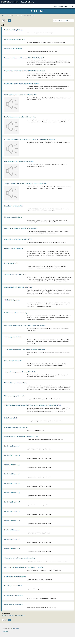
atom (3, 615)
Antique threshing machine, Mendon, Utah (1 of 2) (20, 372)
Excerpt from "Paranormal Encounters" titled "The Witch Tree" (24, 58)
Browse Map (23, 15)
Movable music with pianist (13, 217)
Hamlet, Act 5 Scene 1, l (11, 446)
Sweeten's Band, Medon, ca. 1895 (15, 274)
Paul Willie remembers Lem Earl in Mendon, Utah (20, 117)
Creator (63, 20)
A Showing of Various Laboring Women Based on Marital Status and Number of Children (32, 405)
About (71, 6)
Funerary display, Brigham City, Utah (15, 427)
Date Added (69, 20)
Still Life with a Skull (10, 418)
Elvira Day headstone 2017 (13, 586)
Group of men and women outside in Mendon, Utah (20, 228)
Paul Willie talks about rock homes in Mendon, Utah (20, 95)
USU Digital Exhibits (15, 628)
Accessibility (5, 631)
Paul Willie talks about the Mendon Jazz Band (18, 161)
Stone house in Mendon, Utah (13, 206)
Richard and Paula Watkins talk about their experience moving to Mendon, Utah (29, 139)
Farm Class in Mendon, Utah (13, 361)
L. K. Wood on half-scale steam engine (16, 313)
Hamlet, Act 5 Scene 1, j (11, 464)
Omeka (12, 630)
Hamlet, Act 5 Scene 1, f (12, 502)
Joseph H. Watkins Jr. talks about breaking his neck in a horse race (25, 183)
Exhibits (60, 6)
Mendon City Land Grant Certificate (15, 383)
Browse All (4, 15)
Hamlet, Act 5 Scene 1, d (12, 520)
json (16, 615)
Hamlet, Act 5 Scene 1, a (12, 548)
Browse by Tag (10, 15)
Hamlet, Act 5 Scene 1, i (11, 474)
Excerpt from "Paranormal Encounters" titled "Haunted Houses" (24, 71)
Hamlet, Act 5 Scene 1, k (12, 455)
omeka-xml (20, 615)
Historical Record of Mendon (13, 248)
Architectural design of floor (13, 48)
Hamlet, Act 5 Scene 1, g (12, 492)
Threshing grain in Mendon (12, 337)
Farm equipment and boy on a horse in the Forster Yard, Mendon (24, 325)
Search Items (17, 15)
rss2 (24, 615)
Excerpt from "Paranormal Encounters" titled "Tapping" (21, 83)
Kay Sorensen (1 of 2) (11, 263)
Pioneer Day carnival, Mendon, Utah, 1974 (17, 239)
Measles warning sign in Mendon (14, 396)
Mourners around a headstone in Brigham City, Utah (21, 436)
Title (59, 20)
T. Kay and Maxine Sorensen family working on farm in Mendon (24, 349)
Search (66, 6)
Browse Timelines (30, 15)
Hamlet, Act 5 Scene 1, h (12, 483)
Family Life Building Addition (13, 30)
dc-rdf (6, 615)
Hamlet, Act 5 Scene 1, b (12, 539)
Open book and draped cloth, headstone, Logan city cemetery (24, 567)
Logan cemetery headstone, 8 (13, 595)
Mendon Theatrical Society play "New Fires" (18, 287)
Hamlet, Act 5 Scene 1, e (12, 511)
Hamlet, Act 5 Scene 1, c (12, 530)
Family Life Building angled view (14, 39)
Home (55, 6)
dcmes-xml (11, 615)
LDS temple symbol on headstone (15, 576)
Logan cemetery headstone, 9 (13, 604)
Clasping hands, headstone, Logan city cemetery (19, 558)
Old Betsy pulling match (11, 300)
